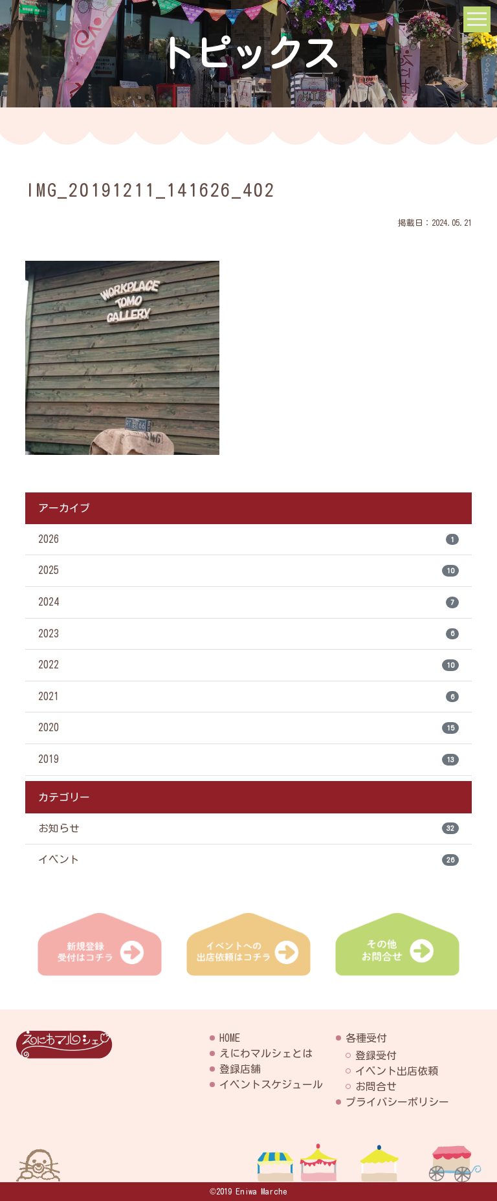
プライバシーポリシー (397, 1102)
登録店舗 (240, 1069)
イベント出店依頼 (396, 1071)
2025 (248, 571)
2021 (248, 698)
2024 (248, 603)
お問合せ (376, 1086)
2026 (248, 539)
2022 (248, 666)
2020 (248, 730)
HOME (229, 1038)
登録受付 (376, 1055)
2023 (248, 635)
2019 (248, 761)
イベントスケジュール (271, 1084)
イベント (248, 862)
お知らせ (248, 831)
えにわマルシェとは (266, 1053)
